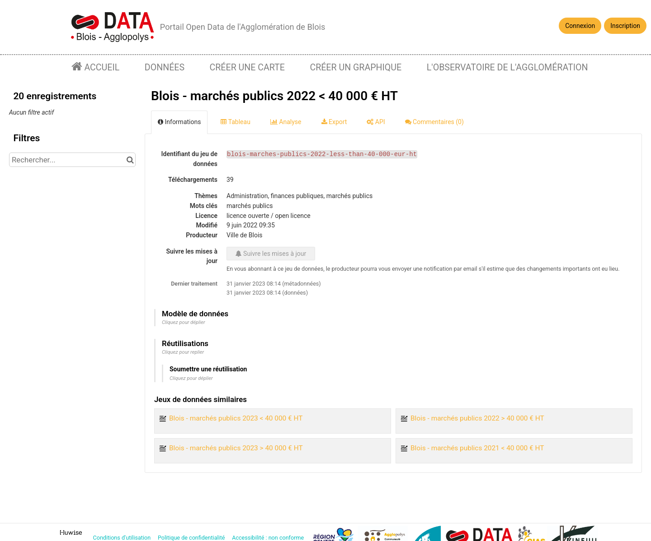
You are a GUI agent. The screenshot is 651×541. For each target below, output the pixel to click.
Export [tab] (334, 121)
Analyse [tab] (286, 121)
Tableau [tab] (235, 121)
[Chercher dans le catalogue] (130, 160)
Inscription (625, 25)
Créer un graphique (355, 67)
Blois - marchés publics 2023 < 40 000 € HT (236, 418)
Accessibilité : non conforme (268, 537)
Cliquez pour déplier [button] (183, 322)
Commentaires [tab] (434, 121)
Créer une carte (247, 67)
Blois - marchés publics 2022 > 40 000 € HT (477, 418)
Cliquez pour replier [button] (183, 352)
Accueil (101, 67)
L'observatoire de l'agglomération (507, 67)
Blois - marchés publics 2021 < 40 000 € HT (477, 448)
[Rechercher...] (72, 160)
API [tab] (376, 121)
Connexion (580, 25)
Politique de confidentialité (192, 537)
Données (164, 67)
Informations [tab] (179, 121)
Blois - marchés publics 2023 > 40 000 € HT (236, 448)
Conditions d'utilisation (122, 537)
